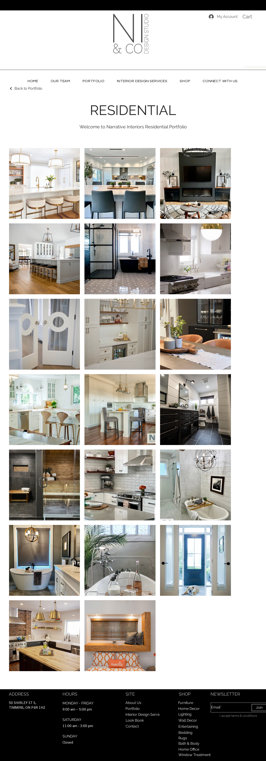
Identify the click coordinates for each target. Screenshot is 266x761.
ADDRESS (19, 694)
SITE (130, 694)
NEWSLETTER (225, 694)
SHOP (185, 694)
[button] (251, 16)
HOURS (69, 694)
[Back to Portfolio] (25, 88)
